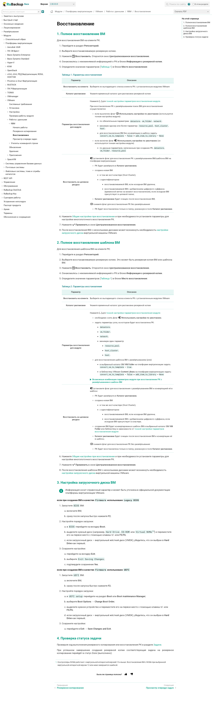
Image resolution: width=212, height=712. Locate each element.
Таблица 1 (106, 66)
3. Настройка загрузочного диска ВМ (195, 32)
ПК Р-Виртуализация (17, 88)
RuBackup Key (10, 193)
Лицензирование (12, 27)
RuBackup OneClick (12, 190)
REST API (8, 178)
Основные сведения (13, 24)
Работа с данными (18, 119)
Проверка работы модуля (21, 116)
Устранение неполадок (15, 201)
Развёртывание (11, 31)
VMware (11, 100)
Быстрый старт (11, 20)
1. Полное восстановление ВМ (196, 22)
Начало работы (20, 127)
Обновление (15, 147)
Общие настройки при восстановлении (93, 216)
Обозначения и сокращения (17, 217)
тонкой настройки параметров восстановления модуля (133, 101)
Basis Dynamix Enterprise (18, 55)
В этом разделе (200, 4)
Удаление (13, 151)
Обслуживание (11, 186)
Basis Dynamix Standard (18, 59)
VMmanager (12, 96)
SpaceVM (11, 159)
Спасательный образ (16, 39)
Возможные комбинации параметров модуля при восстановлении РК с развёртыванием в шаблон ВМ (127, 380)
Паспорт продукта (12, 205)
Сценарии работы (12, 197)
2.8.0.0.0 (54, 4)
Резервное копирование (25, 131)
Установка (14, 108)
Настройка (14, 112)
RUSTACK (11, 85)
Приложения (15, 155)
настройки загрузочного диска (78, 473)
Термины (8, 213)
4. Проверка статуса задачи (195, 37)
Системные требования (20, 104)
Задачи (157, 644)
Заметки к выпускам (14, 16)
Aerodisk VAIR (13, 47)
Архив (6, 209)
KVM (9, 66)
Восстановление (21, 135)
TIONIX (10, 92)
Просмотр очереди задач (25, 139)
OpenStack (12, 70)
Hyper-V (10, 62)
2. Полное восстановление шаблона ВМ (195, 27)
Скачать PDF (181, 11)
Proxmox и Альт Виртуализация (22, 81)
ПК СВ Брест (13, 51)
